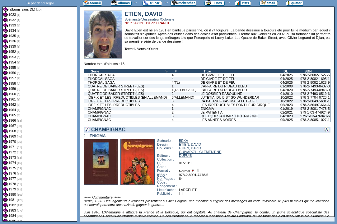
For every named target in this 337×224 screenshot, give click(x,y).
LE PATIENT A (211, 112)
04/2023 (286, 116)
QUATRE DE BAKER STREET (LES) (116, 86)
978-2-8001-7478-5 (315, 108)
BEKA (183, 140)
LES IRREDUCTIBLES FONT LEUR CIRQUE (235, 105)
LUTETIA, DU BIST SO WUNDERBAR (229, 97)
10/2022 (286, 97)
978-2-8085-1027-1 (315, 120)
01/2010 (286, 94)
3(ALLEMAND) (183, 97)
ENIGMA (207, 108)
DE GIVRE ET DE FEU (218, 75)
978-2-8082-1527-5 (315, 75)
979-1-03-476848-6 (315, 116)
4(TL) (176, 82)
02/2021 (286, 112)
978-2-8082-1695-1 (315, 79)
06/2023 (286, 105)
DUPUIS (185, 155)
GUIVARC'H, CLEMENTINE (200, 152)
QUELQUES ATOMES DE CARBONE (229, 116)
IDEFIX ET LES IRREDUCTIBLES (114, 101)
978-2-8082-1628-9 (315, 82)
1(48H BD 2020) (184, 90)
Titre (207, 71)
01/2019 (286, 108)
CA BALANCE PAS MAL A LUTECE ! (228, 101)
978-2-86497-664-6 (315, 105)
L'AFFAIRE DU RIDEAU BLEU (223, 86)
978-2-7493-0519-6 (315, 94)
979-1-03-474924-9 (315, 112)
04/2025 (286, 75)
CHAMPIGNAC (99, 108)
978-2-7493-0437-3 (315, 86)
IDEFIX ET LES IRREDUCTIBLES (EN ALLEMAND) (127, 97)
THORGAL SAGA (101, 75)
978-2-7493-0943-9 (315, 90)
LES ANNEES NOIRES (218, 120)
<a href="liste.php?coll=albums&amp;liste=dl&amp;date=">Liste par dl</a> (39, 111)
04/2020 (286, 90)
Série (95, 71)
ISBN (307, 71)
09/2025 (286, 120)
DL (285, 71)
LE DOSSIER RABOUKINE (221, 94)
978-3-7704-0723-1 (315, 97)
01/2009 (286, 86)
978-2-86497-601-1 (315, 101)
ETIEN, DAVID (190, 144)
